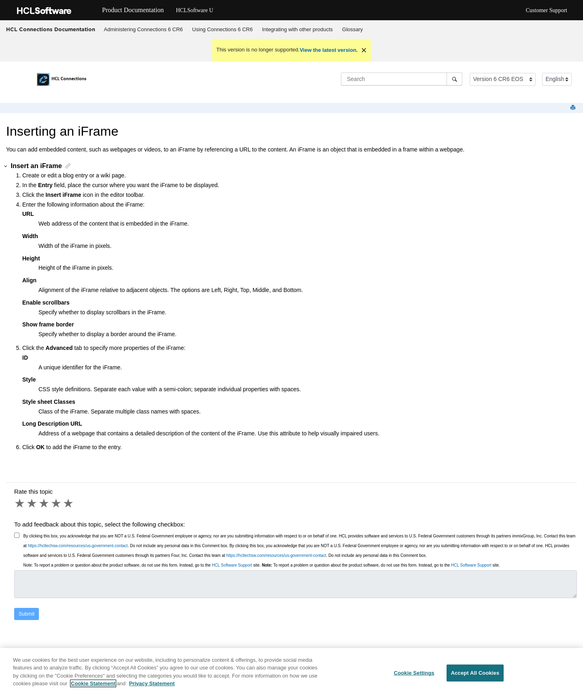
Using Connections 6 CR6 (222, 29)
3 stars (44, 503)
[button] (6, 166)
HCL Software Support (232, 565)
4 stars (57, 503)
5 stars (69, 503)
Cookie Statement (93, 684)
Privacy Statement (152, 684)
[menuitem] (143, 29)
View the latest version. (329, 50)
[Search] (454, 78)
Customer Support (546, 10)
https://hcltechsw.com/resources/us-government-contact (78, 546)
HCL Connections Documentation (50, 29)
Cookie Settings (414, 673)
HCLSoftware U (194, 10)
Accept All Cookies (475, 673)
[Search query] (401, 78)
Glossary (352, 29)
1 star (20, 503)
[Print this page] (573, 108)
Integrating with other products (297, 29)
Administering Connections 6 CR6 (143, 29)
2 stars (32, 503)
